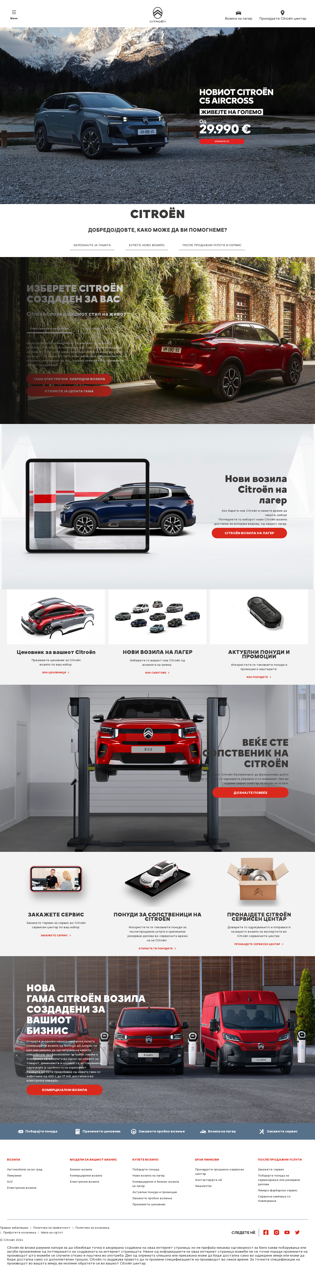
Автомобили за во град (24, 1169)
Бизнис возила (81, 1169)
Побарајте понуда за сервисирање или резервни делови (279, 1180)
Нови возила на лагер (148, 1175)
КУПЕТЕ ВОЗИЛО (145, 1159)
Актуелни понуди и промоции (154, 1192)
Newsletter (203, 1186)
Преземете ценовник (148, 1204)
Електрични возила (21, 1188)
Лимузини (14, 1175)
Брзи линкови (207, 1159)
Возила (13, 1159)
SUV (10, 1182)
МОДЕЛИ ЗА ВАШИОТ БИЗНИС (93, 1159)
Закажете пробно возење (152, 1198)
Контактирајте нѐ (208, 1180)
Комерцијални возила (86, 1175)
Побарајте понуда (145, 1169)
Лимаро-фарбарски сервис (278, 1190)
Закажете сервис (271, 1169)
